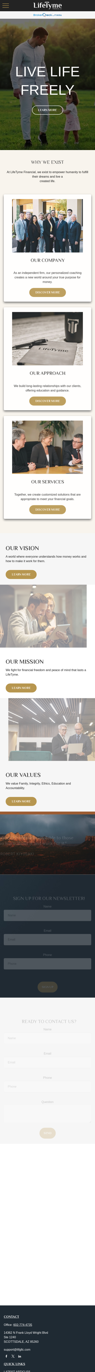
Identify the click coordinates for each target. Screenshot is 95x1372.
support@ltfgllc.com (17, 1349)
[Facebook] (6, 1356)
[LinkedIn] (19, 1356)
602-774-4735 (22, 1324)
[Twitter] (12, 1356)
